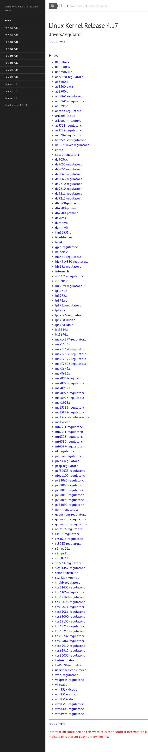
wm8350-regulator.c (69, 704)
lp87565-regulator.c (69, 315)
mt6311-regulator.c (69, 427)
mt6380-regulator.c (69, 441)
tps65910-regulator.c (70, 646)
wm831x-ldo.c (65, 699)
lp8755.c (61, 310)
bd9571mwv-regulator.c (72, 145)
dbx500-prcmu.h (66, 213)
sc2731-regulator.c (68, 563)
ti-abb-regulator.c (67, 582)
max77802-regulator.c (70, 364)
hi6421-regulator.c (68, 257)
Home (8, 20)
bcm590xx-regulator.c (70, 140)
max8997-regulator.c (69, 398)
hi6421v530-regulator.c (71, 261)
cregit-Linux (58, 5)
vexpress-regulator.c (69, 680)
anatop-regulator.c (68, 111)
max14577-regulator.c (70, 339)
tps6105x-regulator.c (70, 592)
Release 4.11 (11, 69)
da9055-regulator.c (68, 169)
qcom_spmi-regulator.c (71, 524)
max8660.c (62, 373)
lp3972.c (61, 296)
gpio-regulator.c (66, 247)
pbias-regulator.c (67, 461)
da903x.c (61, 159)
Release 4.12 (11, 62)
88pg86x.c (62, 62)
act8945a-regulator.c (70, 101)
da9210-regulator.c (68, 184)
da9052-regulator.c (68, 164)
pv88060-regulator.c (69, 480)
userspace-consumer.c (70, 670)
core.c (59, 150)
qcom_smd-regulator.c (70, 519)
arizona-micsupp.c (68, 120)
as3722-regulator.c (68, 130)
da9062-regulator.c (68, 174)
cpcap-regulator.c (67, 155)
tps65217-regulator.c (70, 626)
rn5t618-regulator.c (69, 539)
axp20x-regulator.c (68, 135)
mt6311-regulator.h (69, 432)
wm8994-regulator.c (69, 714)
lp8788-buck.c (65, 320)
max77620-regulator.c (70, 349)
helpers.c (61, 252)
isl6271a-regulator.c (69, 276)
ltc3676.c (61, 334)
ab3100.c (61, 82)
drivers (60, 41)
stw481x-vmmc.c (67, 578)
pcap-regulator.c (66, 466)
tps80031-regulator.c (70, 655)
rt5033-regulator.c (68, 543)
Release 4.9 (11, 84)
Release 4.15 (11, 41)
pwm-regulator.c (66, 509)
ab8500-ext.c (64, 86)
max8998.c (62, 402)
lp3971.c (61, 291)
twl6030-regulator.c (69, 665)
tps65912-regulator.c (70, 650)
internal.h (62, 271)
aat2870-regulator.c (69, 77)
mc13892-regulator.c (70, 412)
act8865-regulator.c (69, 96)
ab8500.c (61, 91)
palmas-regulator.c (68, 456)
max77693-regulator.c (70, 359)
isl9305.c (61, 281)
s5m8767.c (62, 558)
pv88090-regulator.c (69, 500)
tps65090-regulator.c (70, 616)
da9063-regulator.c (68, 179)
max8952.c (62, 388)
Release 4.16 (11, 34)
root (52, 41)
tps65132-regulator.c (70, 621)
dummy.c (61, 223)
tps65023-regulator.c (70, 602)
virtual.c (61, 684)
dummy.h (61, 227)
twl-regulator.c (65, 660)
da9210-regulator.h (68, 189)
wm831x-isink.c (66, 694)
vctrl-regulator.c (66, 675)
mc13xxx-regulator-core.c (73, 417)
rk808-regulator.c (67, 534)
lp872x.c (61, 300)
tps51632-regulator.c (70, 587)
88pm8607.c (63, 72)
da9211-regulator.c (68, 193)
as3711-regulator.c (68, 125)
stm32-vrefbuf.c (66, 573)
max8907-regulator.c (69, 378)
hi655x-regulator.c (68, 266)
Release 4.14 (11, 48)
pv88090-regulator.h (69, 505)
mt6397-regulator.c (68, 446)
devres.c (61, 218)
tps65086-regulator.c (70, 612)
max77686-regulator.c (70, 354)
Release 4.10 (11, 76)
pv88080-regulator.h (69, 495)
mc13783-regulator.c (70, 407)
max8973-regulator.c (70, 393)
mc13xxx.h (62, 422)
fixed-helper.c (64, 237)
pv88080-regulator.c (69, 490)
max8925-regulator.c (70, 383)
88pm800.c (63, 67)
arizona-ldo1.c (65, 116)
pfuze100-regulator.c (70, 475)
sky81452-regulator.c (70, 568)
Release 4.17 (11, 27)
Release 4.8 (11, 91)
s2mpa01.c (62, 548)
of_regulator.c (65, 451)
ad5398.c (61, 106)
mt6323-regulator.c (69, 437)
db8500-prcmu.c (66, 203)
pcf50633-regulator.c (70, 471)
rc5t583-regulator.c (68, 529)
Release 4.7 (11, 98)
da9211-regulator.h (68, 198)
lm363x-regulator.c (68, 286)
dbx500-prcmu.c (66, 208)
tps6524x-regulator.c (70, 636)
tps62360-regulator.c (70, 597)
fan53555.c (63, 232)
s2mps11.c (62, 553)
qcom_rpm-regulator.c (70, 514)
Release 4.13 (11, 55)
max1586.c (62, 344)
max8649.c (62, 368)
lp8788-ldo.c (64, 325)
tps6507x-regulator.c (70, 607)
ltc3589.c (61, 330)
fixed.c (59, 242)
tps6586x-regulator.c (70, 641)
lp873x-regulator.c (68, 305)
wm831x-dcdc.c (66, 689)
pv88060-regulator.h (69, 485)
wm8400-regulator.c (69, 709)
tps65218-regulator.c (70, 631)
